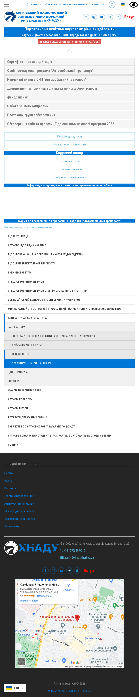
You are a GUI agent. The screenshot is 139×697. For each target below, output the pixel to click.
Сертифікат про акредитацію (29, 61)
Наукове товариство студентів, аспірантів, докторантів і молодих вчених (59, 435)
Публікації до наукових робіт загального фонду (41, 426)
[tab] (69, 61)
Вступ (129, 17)
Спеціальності (19, 354)
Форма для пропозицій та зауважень (28, 227)
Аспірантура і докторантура (27, 318)
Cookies (87, 690)
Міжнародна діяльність (19, 511)
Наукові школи (18, 408)
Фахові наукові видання (24, 390)
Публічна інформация (73, 4)
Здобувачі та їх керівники (69, 177)
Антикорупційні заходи (19, 503)
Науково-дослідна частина (27, 245)
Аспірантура (17, 327)
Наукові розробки (20, 399)
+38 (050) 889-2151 (73, 550)
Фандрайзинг (17, 97)
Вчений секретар (19, 272)
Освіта (8, 473)
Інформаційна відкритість (21, 519)
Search (112, 4)
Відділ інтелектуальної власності (31, 263)
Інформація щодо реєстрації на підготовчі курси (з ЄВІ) (69, 41)
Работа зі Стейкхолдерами (28, 106)
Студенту (10, 488)
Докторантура (18, 372)
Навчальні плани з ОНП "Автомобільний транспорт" (46, 79)
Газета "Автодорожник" (19, 496)
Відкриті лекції (18, 236)
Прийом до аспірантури (26, 345)
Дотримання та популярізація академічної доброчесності (52, 88)
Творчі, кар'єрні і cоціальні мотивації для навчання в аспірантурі (52, 336)
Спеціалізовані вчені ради (26, 281)
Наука (8, 480)
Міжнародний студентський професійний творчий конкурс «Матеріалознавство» (64, 309)
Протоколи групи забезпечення (31, 115)
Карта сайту (97, 4)
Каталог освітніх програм (69, 144)
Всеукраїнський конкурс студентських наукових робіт (45, 299)
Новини (51, 4)
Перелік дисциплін (69, 136)
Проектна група (70, 161)
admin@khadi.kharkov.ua (77, 557)
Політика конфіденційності (63, 690)
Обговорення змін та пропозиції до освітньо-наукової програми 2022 (60, 124)
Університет (34, 4)
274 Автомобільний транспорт (31, 363)
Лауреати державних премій (27, 417)
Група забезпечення (69, 169)
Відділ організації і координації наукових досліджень (45, 254)
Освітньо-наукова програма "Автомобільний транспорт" (50, 70)
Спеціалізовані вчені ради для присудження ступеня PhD (47, 290)
